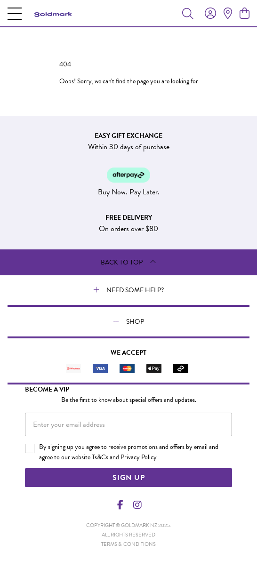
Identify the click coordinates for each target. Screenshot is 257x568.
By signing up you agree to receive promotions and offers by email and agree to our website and (128, 452)
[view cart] (244, 13)
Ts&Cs (100, 457)
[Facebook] (120, 505)
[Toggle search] (188, 13)
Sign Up (128, 477)
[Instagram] (137, 505)
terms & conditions (128, 544)
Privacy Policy (138, 457)
